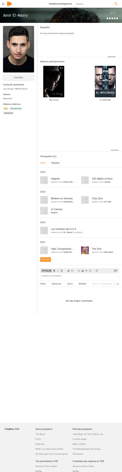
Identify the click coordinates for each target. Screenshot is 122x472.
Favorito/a (18, 77)
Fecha (43, 284)
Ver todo (45, 259)
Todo (42, 162)
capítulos (77, 232)
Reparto (55, 162)
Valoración (56, 284)
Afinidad (82, 284)
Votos (70, 284)
